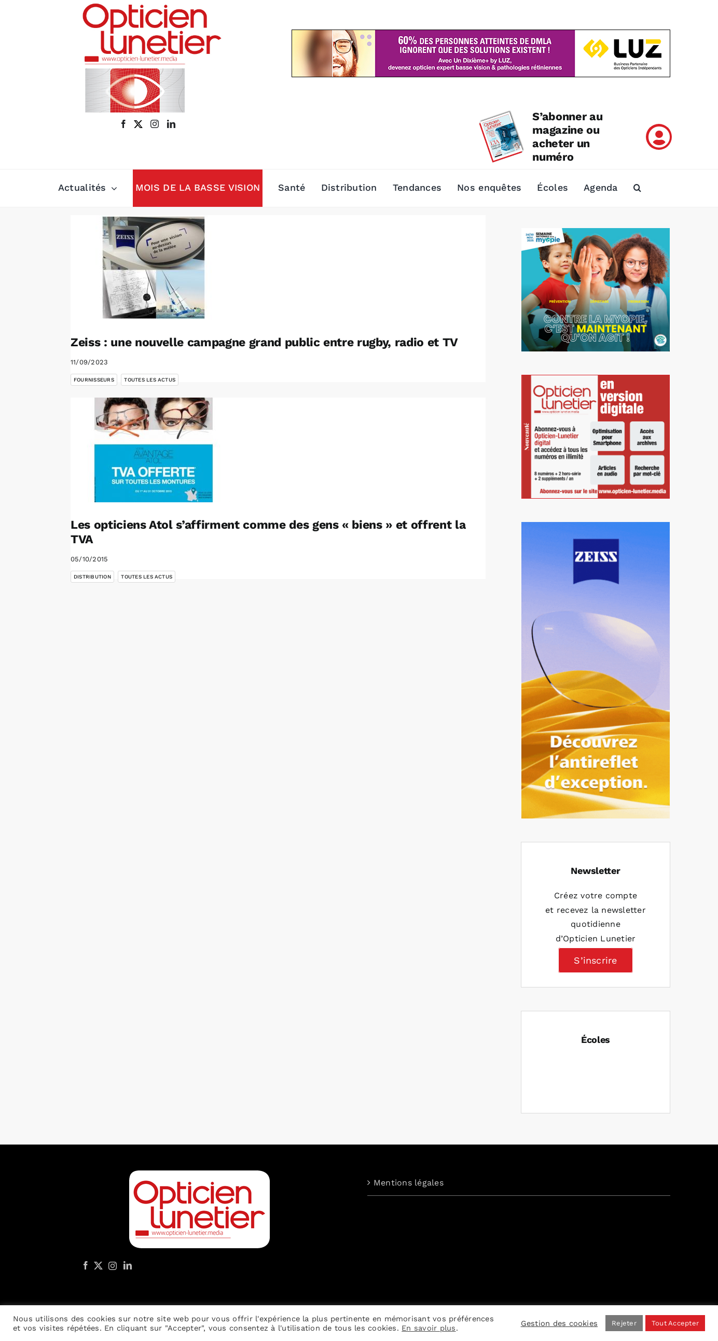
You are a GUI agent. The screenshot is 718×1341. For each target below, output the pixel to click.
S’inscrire (595, 960)
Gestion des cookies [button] (559, 1323)
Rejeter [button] (624, 1323)
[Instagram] (111, 1265)
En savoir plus (428, 1328)
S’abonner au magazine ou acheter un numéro (567, 136)
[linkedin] (171, 124)
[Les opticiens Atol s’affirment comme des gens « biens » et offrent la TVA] (154, 450)
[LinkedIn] (127, 1265)
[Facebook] (85, 1265)
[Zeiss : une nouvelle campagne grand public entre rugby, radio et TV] (154, 267)
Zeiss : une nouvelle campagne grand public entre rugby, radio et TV (264, 342)
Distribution (92, 577)
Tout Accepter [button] (675, 1323)
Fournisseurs (94, 380)
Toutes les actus (149, 380)
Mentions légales (409, 1183)
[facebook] (123, 124)
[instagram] (152, 124)
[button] (637, 188)
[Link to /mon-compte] (659, 137)
